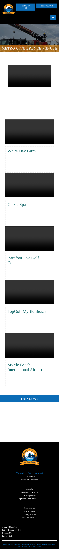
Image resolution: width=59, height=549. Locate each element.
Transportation (29, 514)
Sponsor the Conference (29, 498)
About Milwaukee (9, 527)
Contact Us (26, 7)
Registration (47, 6)
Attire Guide (29, 511)
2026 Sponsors (29, 495)
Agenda (29, 489)
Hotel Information (29, 517)
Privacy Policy (8, 536)
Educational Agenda (29, 492)
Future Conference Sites (12, 530)
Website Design (23, 546)
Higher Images (36, 546)
